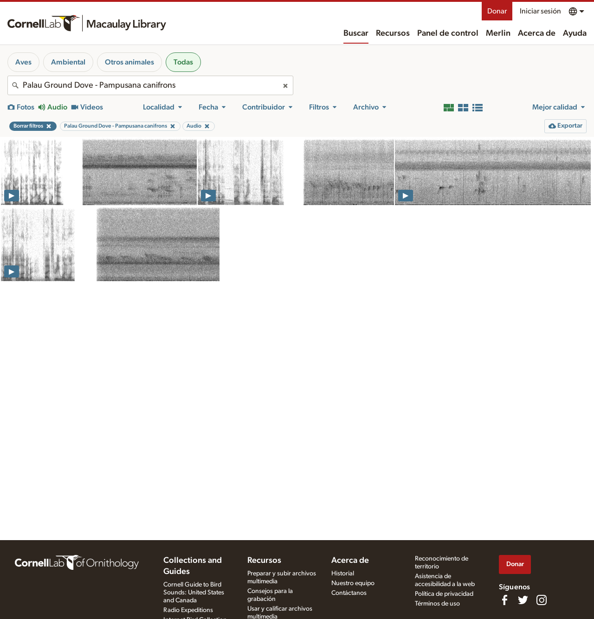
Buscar (355, 33)
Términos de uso (437, 603)
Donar (497, 11)
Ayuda (575, 33)
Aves (23, 62)
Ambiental (68, 62)
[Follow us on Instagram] (541, 600)
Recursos (393, 33)
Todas (183, 62)
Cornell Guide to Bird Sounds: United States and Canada (193, 592)
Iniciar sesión (540, 11)
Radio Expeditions (188, 610)
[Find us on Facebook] (504, 600)
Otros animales (129, 62)
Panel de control (447, 33)
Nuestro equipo (352, 583)
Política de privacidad (444, 594)
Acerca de (536, 33)
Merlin (498, 33)
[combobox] (150, 85)
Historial (342, 573)
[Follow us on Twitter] (523, 600)
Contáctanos (349, 593)
